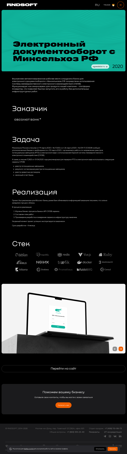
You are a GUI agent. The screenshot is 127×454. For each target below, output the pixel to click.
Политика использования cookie (63, 450)
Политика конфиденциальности (43, 450)
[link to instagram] (110, 436)
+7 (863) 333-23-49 (75, 432)
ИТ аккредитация (113, 432)
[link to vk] (115, 436)
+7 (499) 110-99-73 (113, 429)
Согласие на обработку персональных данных (19, 450)
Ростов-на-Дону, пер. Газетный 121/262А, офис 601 (59, 429)
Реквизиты (94, 432)
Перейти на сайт (63, 368)
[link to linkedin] (120, 436)
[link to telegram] (104, 436)
